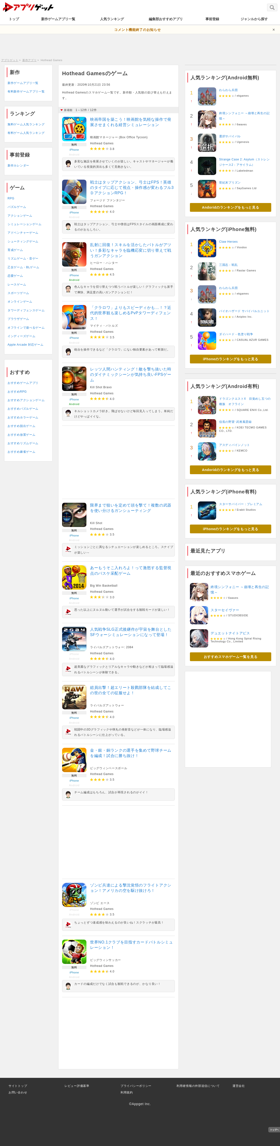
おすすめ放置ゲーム (21, 434)
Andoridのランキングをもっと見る (230, 207)
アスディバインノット (234, 445)
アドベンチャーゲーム (23, 232)
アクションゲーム (20, 215)
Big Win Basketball (104, 585)
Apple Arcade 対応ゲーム (25, 344)
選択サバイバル (230, 136)
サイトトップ (18, 1086)
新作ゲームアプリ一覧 (58, 19)
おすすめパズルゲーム (23, 408)
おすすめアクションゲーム (26, 400)
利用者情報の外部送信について (198, 1086)
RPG (11, 198)
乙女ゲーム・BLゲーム (23, 267)
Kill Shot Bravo (101, 387)
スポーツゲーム (18, 293)
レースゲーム (17, 284)
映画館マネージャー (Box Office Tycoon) (119, 137)
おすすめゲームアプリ (23, 383)
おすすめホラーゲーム (23, 417)
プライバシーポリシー (136, 1086)
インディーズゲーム (21, 336)
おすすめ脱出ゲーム (21, 426)
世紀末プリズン (230, 182)
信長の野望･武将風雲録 (235, 422)
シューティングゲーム (23, 241)
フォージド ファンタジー (107, 200)
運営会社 (239, 1086)
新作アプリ (29, 60)
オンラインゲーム (20, 301)
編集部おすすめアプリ (166, 19)
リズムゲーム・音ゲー (23, 258)
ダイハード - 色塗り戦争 (236, 334)
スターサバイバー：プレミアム (240, 504)
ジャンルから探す (254, 19)
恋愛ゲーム (15, 275)
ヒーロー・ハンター (104, 263)
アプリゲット (9, 60)
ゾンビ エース (100, 903)
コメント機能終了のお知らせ (137, 30)
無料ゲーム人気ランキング (26, 124)
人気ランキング (112, 19)
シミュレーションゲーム (25, 224)
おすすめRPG (17, 391)
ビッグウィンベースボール (108, 768)
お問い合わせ (18, 1092)
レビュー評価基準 (77, 1086)
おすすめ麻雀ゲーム (21, 451)
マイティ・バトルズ (104, 325)
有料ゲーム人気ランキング (26, 133)
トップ (14, 19)
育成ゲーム (15, 250)
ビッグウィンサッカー (105, 960)
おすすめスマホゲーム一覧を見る (231, 657)
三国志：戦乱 (228, 265)
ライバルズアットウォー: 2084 (111, 647)
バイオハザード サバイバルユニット (244, 311)
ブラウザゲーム (18, 319)
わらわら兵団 (228, 90)
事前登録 (212, 19)
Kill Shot (96, 523)
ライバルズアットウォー (107, 705)
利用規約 (127, 1092)
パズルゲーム (17, 207)
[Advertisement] (140, 45)
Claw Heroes (228, 241)
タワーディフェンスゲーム (26, 310)
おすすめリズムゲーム (23, 443)
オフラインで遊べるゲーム (26, 327)
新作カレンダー (18, 165)
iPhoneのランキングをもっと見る (230, 359)
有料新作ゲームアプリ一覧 (26, 91)
